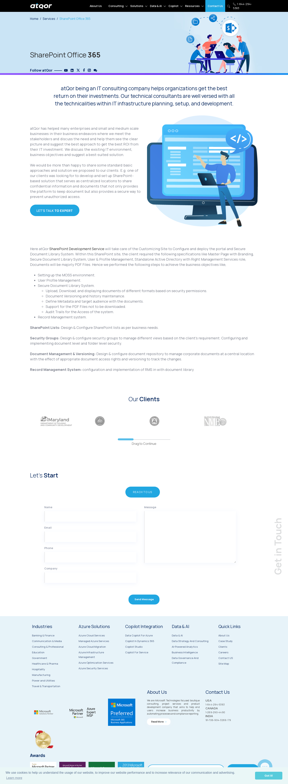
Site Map (223, 675)
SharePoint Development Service (77, 254)
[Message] (190, 548)
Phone (48, 559)
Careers (223, 664)
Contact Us (215, 6)
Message (150, 518)
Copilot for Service (136, 663)
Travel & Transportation (46, 696)
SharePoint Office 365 (75, 19)
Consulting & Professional (48, 657)
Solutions (136, 6)
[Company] (90, 588)
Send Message (144, 611)
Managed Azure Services (94, 651)
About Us (96, 6)
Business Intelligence (185, 664)
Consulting (116, 6)
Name (48, 518)
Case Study (225, 653)
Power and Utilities (43, 690)
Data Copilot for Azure (139, 646)
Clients (222, 658)
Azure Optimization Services (96, 673)
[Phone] (90, 568)
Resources (192, 6)
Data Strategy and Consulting (190, 652)
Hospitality (38, 679)
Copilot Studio (134, 658)
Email (48, 538)
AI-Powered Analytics (185, 658)
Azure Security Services (93, 679)
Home (34, 19)
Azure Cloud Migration (92, 657)
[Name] (90, 527)
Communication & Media (47, 651)
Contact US (225, 670)
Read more (158, 731)
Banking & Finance (43, 645)
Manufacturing (41, 685)
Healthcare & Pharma (45, 673)
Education (38, 662)
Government (39, 668)
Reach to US (142, 503)
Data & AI (156, 6)
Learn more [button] (14, 778)
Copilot (173, 6)
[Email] (90, 548)
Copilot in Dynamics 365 (139, 652)
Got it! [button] (269, 775)
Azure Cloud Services (92, 646)
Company (51, 579)
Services (49, 19)
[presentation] (168, 590)
